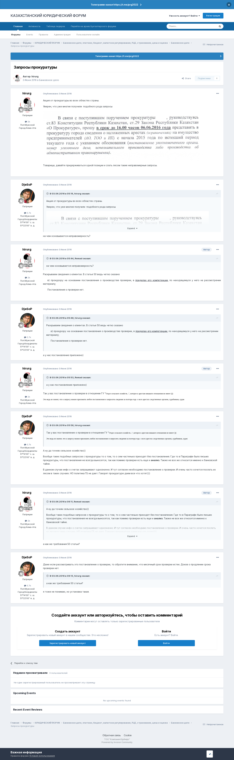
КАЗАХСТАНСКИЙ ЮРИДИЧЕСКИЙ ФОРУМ (48, 15)
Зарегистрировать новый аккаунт (67, 643)
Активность (34, 26)
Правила (43, 34)
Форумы (15, 34)
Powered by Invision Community (117, 742)
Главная (18, 27)
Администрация (62, 34)
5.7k (27, 213)
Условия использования (42, 755)
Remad (78, 258)
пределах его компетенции (151, 280)
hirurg (35, 76)
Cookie (128, 735)
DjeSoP (27, 184)
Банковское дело (49, 80)
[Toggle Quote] (47, 193)
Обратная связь (112, 735)
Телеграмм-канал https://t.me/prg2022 (114, 4)
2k (27, 121)
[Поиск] (182, 26)
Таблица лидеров (55, 26)
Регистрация (213, 15)
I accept (214, 754)
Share (186, 78)
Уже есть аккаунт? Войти (184, 15)
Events (29, 34)
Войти (166, 643)
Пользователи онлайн (88, 34)
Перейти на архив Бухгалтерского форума (93, 26)
